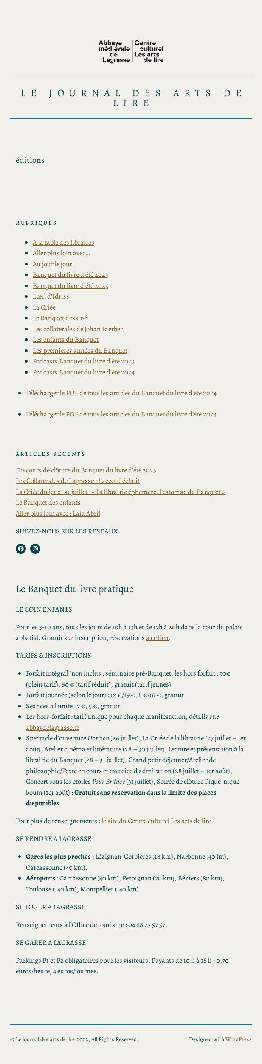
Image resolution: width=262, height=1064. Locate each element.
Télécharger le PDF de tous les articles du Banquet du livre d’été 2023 (121, 414)
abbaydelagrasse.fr (52, 727)
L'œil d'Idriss (51, 296)
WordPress (238, 1039)
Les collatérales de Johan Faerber (78, 329)
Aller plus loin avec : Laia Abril (58, 513)
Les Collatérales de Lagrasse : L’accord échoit (78, 481)
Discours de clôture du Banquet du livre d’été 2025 (86, 470)
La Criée (44, 307)
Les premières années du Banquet (80, 350)
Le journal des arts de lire (133, 98)
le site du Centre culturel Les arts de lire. (157, 821)
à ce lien (157, 637)
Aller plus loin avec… (61, 253)
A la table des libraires (63, 242)
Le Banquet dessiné (60, 318)
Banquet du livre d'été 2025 (70, 285)
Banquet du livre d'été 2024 (70, 274)
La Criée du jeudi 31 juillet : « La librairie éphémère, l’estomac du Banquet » (120, 492)
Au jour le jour (52, 264)
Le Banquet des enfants (48, 502)
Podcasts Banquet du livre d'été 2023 (84, 361)
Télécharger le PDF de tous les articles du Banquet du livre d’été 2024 (121, 393)
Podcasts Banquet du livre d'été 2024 (84, 372)
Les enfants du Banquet (66, 339)
